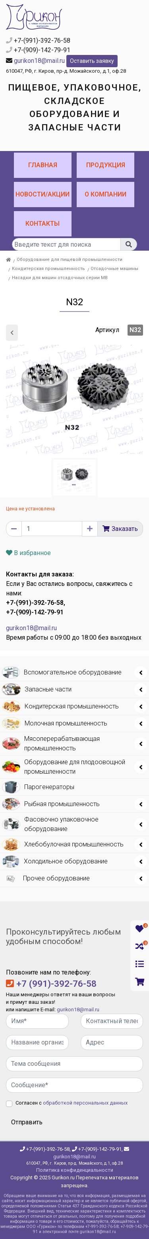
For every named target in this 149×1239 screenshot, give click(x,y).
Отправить (27, 1122)
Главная (42, 165)
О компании (105, 194)
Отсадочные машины (114, 268)
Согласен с (71, 1103)
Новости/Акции (42, 194)
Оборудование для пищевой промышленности (69, 259)
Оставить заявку (92, 61)
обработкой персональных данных (85, 1103)
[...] (66, 244)
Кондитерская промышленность (48, 268)
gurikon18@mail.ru (39, 60)
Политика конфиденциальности (74, 1170)
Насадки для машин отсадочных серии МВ (60, 277)
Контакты (42, 223)
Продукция (105, 165)
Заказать (125, 529)
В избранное (28, 553)
